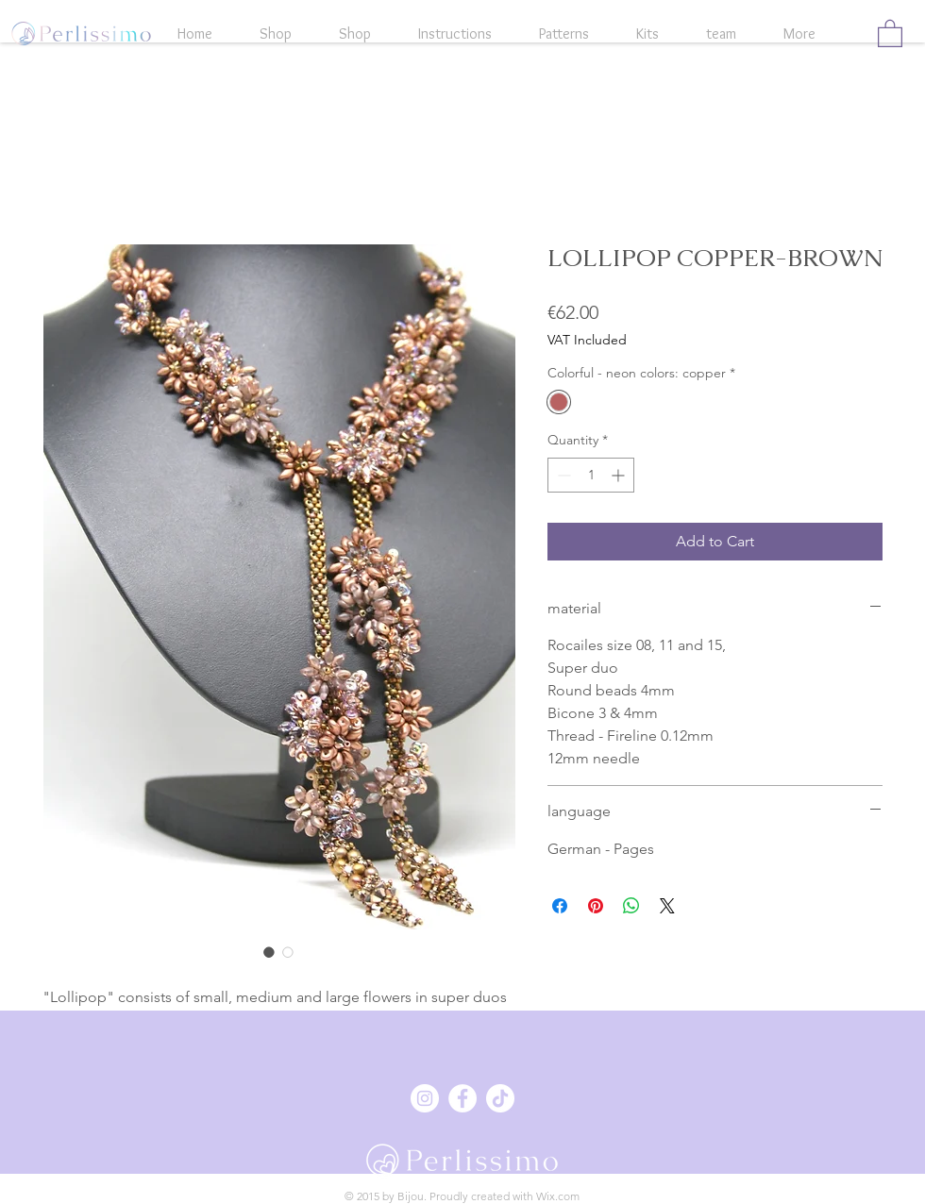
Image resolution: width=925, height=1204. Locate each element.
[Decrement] (562, 475)
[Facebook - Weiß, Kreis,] (462, 1098)
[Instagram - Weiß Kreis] (425, 1098)
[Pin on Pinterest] (595, 906)
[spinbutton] (591, 475)
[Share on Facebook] (559, 906)
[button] (890, 32)
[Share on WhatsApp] (631, 906)
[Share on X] (667, 906)
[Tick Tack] (500, 1098)
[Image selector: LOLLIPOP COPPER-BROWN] (269, 952)
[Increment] (619, 475)
